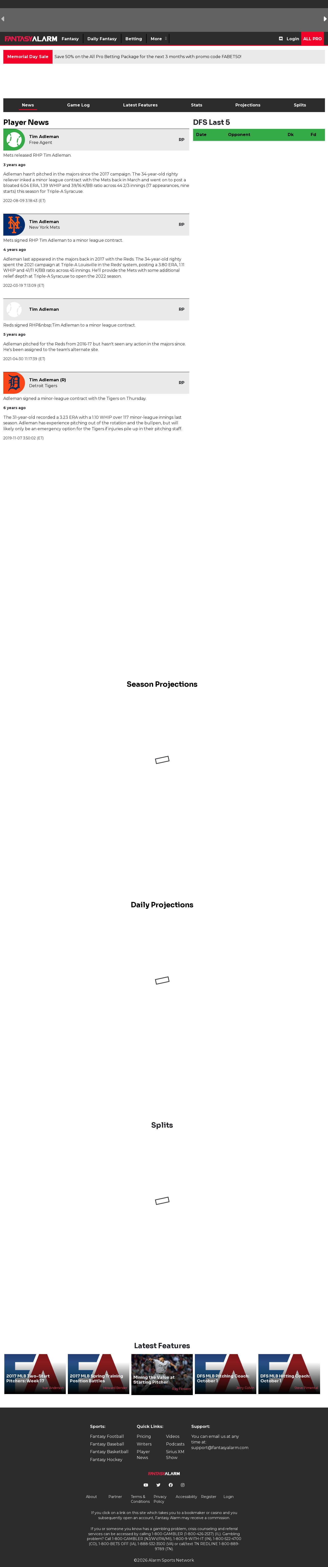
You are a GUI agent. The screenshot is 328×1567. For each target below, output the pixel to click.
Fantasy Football (107, 1427)
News (28, 105)
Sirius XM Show (175, 1446)
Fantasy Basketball (109, 1443)
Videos (172, 1427)
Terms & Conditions (140, 1490)
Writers (144, 1435)
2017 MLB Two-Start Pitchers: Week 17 (28, 1370)
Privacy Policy (160, 1490)
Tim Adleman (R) (47, 379)
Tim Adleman (44, 136)
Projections (247, 105)
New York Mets (44, 227)
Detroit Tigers (43, 385)
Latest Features (140, 105)
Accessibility (186, 1488)
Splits (300, 105)
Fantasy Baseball (107, 1435)
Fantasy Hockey (106, 1451)
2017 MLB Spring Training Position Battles (96, 1370)
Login (293, 38)
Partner (115, 1488)
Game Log (78, 105)
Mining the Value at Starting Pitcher (154, 1371)
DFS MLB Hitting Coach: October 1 (285, 1370)
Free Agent (40, 142)
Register (208, 1488)
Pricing (144, 1427)
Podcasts (175, 1435)
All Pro (312, 38)
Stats (196, 105)
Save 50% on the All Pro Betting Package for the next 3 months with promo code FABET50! (148, 56)
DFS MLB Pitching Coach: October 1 (223, 1370)
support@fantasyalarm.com (219, 1439)
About (91, 1488)
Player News (143, 1446)
